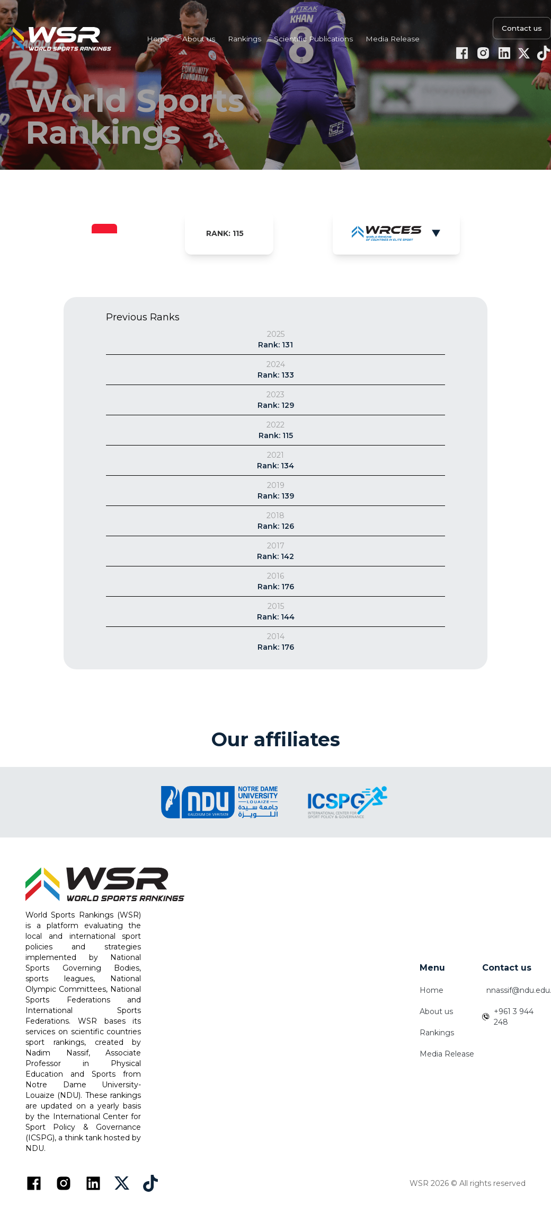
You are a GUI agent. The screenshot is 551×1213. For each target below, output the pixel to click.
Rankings (437, 1032)
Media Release (447, 1054)
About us (436, 1011)
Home (431, 990)
